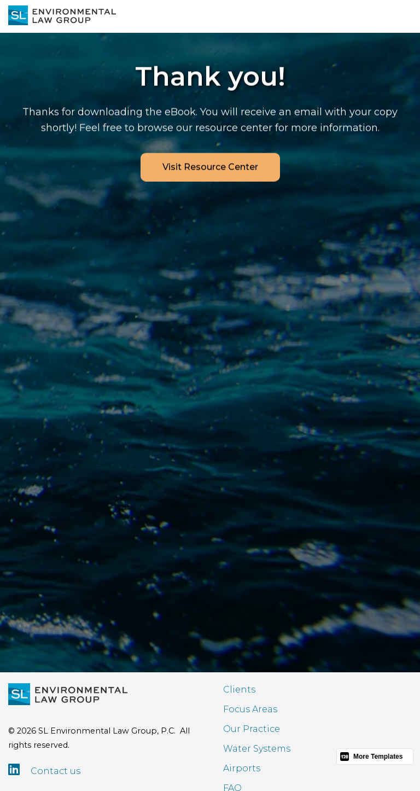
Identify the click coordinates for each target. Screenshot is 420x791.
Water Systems (256, 748)
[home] (62, 15)
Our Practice (251, 729)
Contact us (55, 771)
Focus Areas (250, 709)
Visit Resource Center (210, 167)
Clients (239, 689)
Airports (241, 768)
